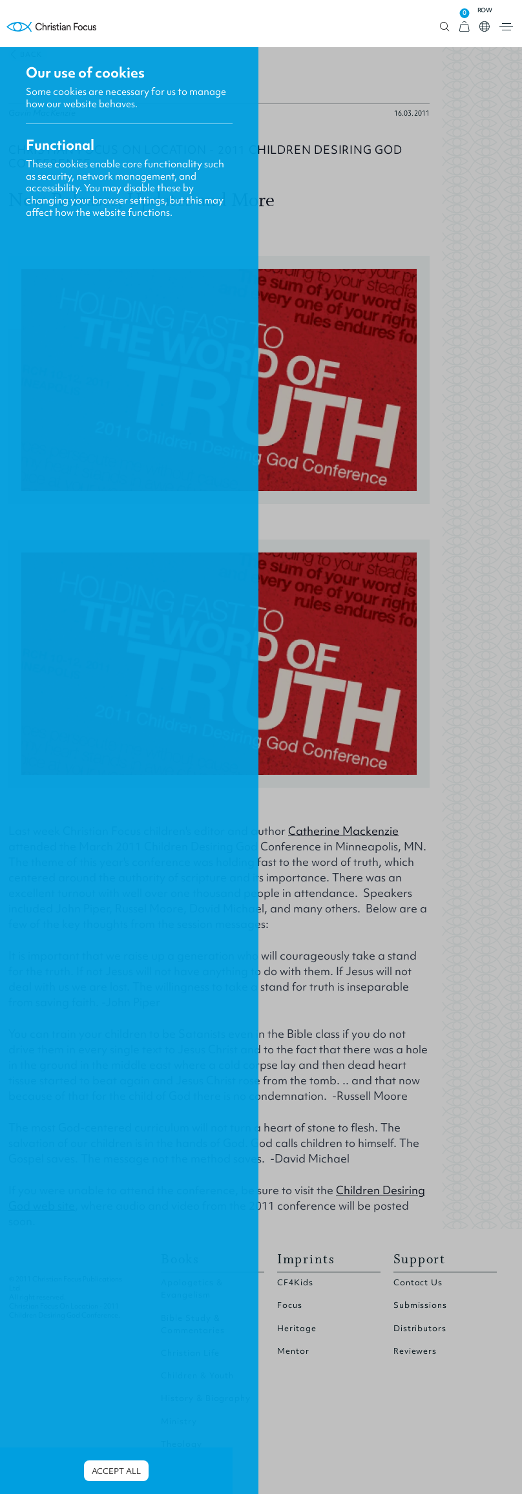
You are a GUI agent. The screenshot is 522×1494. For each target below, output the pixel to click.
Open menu (506, 26)
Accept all (116, 1471)
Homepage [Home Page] (51, 27)
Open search (445, 27)
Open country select (484, 26)
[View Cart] (464, 26)
